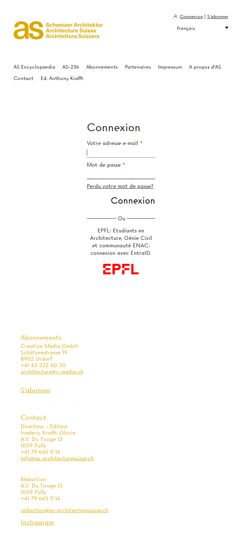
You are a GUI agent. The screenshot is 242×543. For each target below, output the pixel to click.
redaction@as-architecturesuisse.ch (64, 510)
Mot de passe (104, 165)
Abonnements (102, 67)
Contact (23, 78)
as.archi (78, 403)
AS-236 (70, 67)
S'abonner (217, 16)
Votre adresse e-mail (112, 143)
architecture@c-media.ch (52, 372)
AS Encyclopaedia (34, 67)
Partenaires (138, 67)
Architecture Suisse (58, 33)
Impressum (170, 67)
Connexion (191, 16)
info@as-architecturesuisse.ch (57, 458)
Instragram (37, 522)
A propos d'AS (205, 67)
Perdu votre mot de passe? (120, 186)
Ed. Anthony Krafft (62, 78)
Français (202, 28)
